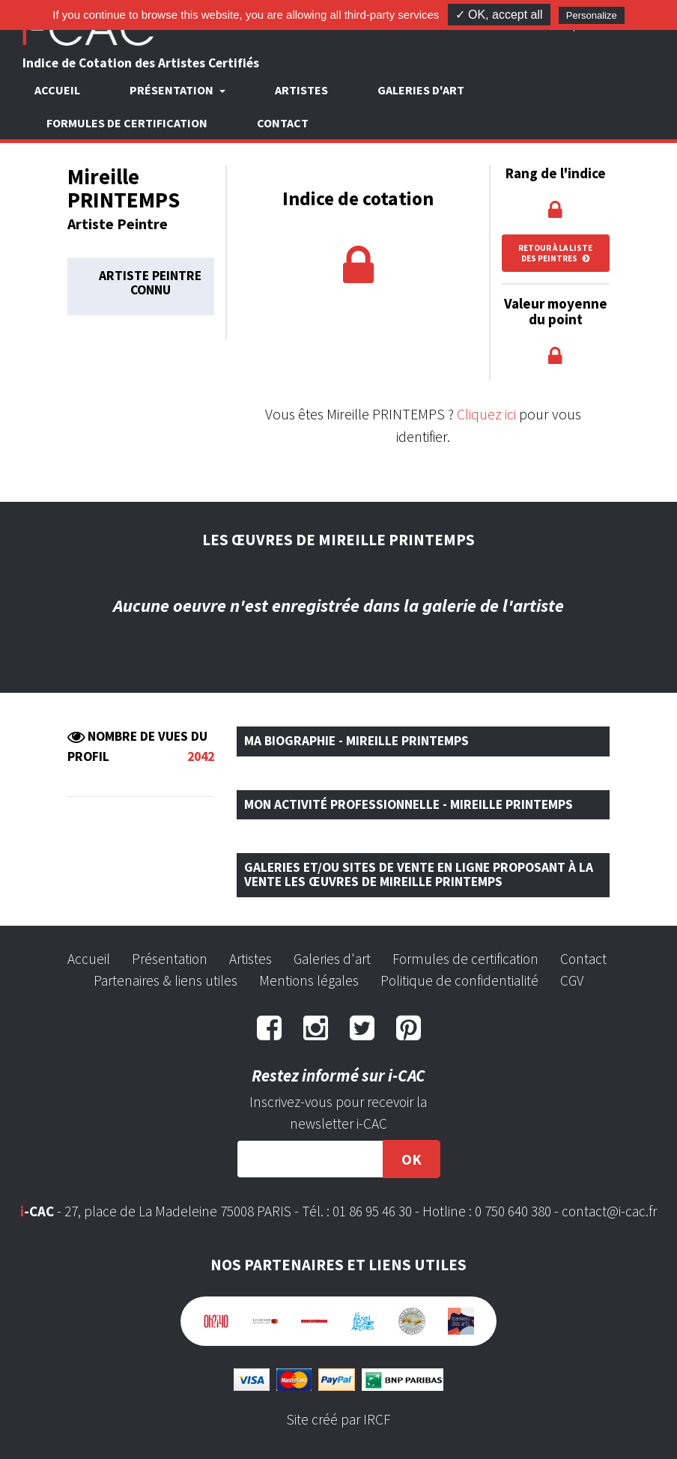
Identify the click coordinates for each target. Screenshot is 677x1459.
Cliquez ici (486, 413)
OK (411, 1159)
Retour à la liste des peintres (555, 253)
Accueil (57, 89)
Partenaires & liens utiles (165, 980)
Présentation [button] (173, 89)
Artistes (301, 89)
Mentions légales (309, 980)
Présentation (169, 959)
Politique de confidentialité (459, 980)
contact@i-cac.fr (609, 1211)
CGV (571, 980)
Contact (283, 122)
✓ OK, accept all (499, 14)
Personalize (591, 15)
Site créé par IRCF (338, 1419)
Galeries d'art (420, 89)
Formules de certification (126, 122)
